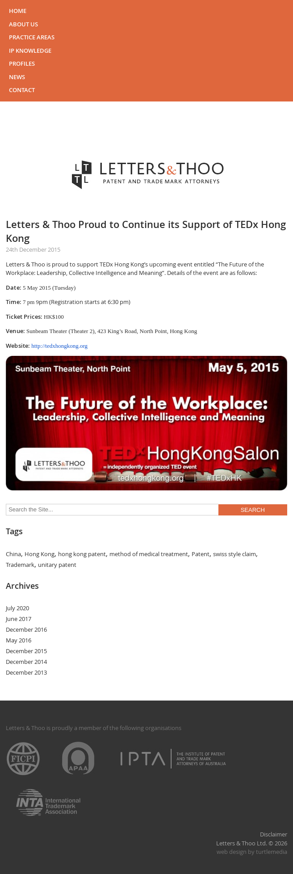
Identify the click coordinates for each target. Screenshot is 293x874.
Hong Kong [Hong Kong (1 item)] (39, 554)
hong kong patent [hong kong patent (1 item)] (82, 554)
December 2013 (26, 672)
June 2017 (18, 619)
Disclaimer (273, 834)
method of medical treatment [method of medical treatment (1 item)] (148, 554)
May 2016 (18, 640)
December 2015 (26, 651)
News (17, 77)
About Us (23, 24)
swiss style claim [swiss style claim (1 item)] (234, 554)
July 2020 (17, 608)
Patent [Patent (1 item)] (200, 554)
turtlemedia (271, 852)
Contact (22, 90)
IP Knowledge (30, 50)
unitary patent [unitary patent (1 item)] (57, 565)
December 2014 (26, 662)
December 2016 (26, 629)
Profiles (22, 63)
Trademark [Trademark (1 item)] (20, 565)
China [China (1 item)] (13, 554)
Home (17, 11)
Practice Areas (31, 37)
